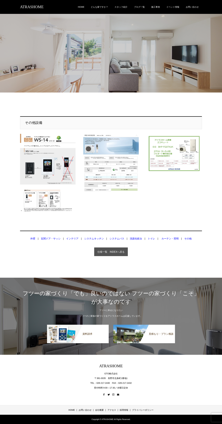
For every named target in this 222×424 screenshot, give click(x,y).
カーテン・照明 (170, 238)
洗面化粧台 (136, 238)
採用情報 (124, 410)
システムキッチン (94, 238)
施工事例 (155, 7)
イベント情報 (172, 7)
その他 (188, 238)
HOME (81, 7)
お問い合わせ (192, 7)
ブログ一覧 (139, 7)
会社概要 (99, 410)
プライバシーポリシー (143, 410)
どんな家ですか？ (99, 7)
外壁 (32, 238)
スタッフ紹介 (121, 7)
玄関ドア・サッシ (51, 238)
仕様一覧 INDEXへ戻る (111, 252)
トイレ (151, 238)
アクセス (111, 410)
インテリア (72, 238)
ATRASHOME (32, 7)
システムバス (116, 238)
